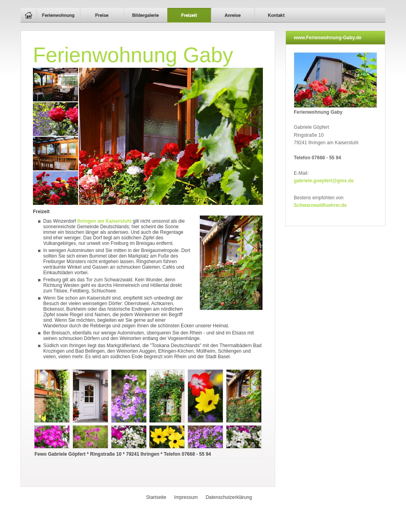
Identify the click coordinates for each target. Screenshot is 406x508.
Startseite (156, 497)
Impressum (185, 497)
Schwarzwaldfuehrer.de (320, 205)
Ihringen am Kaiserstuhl (105, 221)
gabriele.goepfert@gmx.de (324, 180)
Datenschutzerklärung (229, 497)
